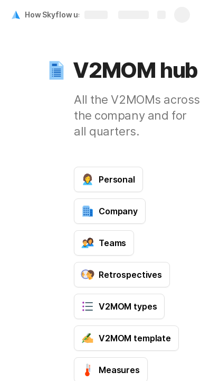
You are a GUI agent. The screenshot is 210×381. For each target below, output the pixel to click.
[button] (56, 70)
